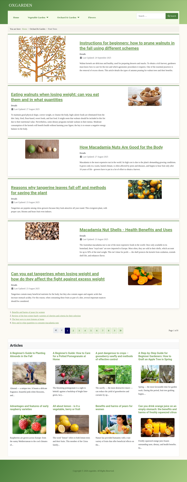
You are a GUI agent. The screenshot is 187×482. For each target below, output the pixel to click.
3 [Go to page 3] (79, 330)
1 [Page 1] (67, 330)
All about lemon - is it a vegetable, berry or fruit (66, 407)
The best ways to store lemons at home (28, 319)
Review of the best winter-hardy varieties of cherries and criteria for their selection (46, 316)
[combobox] (151, 16)
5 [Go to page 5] (90, 330)
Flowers (92, 17)
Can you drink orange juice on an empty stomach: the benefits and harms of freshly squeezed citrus (157, 409)
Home (16, 17)
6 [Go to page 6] (96, 330)
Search (172, 16)
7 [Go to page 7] (102, 330)
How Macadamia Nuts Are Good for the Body (121, 147)
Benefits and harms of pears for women (28, 312)
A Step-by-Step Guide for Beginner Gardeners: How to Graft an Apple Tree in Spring (155, 356)
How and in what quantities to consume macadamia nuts (35, 323)
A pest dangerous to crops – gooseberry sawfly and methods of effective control (114, 356)
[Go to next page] (114, 331)
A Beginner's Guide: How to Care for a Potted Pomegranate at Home (71, 356)
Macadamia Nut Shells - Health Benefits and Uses (126, 229)
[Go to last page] (120, 331)
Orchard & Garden (66, 17)
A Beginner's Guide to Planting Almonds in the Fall (27, 355)
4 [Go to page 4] (85, 330)
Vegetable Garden (36, 17)
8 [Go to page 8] (108, 330)
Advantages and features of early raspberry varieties (29, 407)
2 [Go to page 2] (73, 330)
